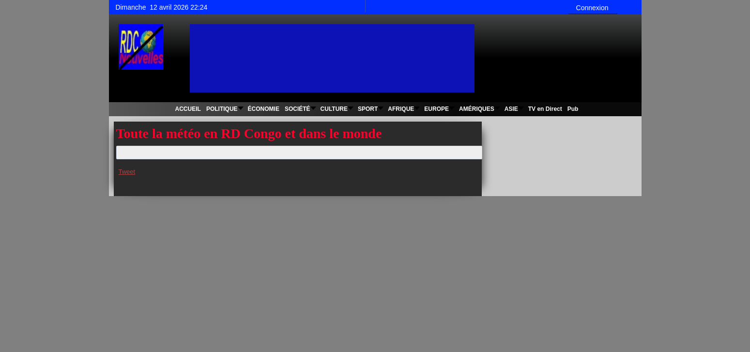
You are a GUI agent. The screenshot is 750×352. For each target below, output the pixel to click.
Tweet (127, 171)
